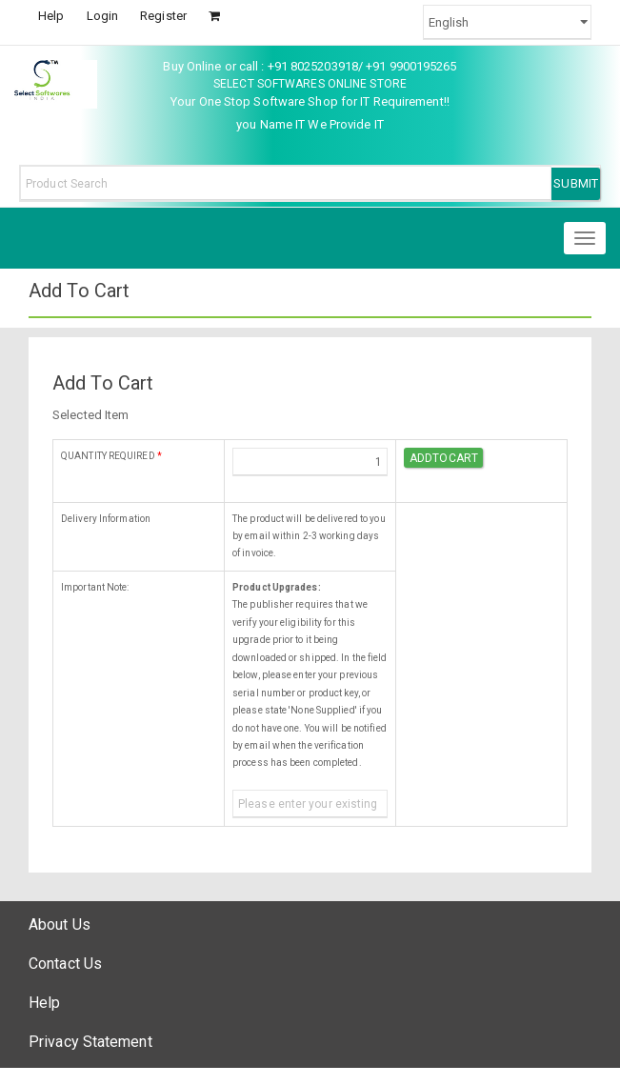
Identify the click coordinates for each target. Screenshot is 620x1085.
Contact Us (65, 963)
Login (103, 16)
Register (163, 16)
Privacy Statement (90, 1042)
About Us (59, 924)
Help (51, 16)
